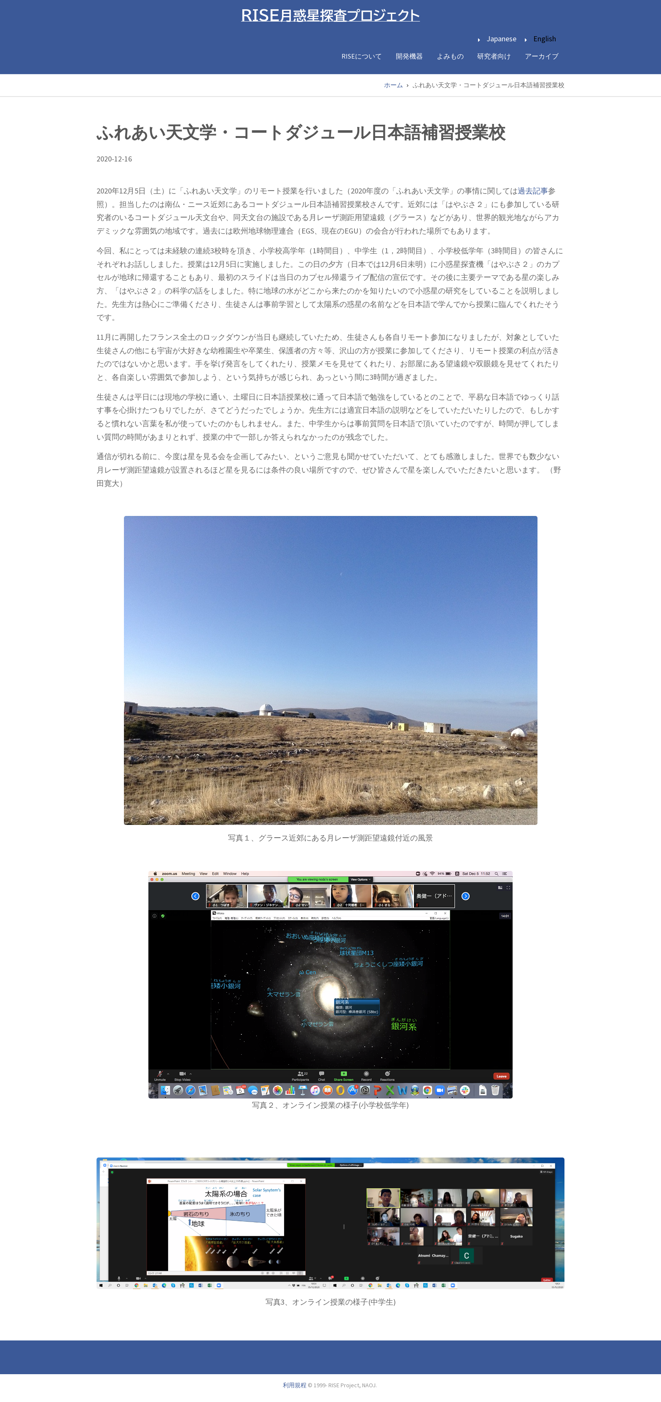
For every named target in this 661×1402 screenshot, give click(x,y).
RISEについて (359, 56)
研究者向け (493, 56)
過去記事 (533, 191)
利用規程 (294, 1385)
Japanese (501, 38)
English (544, 38)
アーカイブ (541, 56)
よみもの (448, 56)
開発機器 (407, 56)
